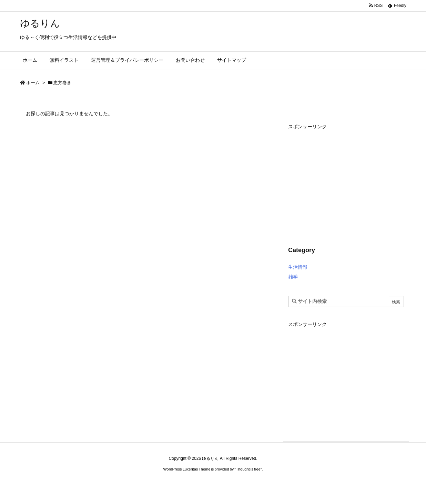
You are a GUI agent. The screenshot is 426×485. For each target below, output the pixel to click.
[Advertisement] (346, 180)
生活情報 (297, 267)
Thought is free (248, 469)
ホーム (33, 82)
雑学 (293, 276)
